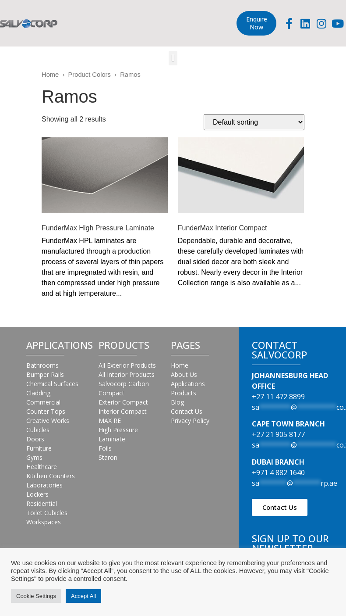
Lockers (37, 494)
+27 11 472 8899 (278, 396)
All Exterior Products (127, 365)
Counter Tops (45, 411)
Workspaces (43, 522)
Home (50, 74)
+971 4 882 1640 (278, 472)
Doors (35, 439)
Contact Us (186, 411)
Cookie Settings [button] (36, 596)
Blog (177, 402)
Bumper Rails (45, 374)
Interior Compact (123, 411)
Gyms (34, 457)
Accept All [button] (83, 596)
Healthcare (41, 466)
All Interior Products (127, 374)
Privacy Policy (190, 420)
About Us (184, 374)
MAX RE (110, 420)
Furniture (39, 448)
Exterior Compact (123, 402)
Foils (105, 448)
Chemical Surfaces (52, 384)
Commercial (43, 402)
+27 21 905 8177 (278, 434)
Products (183, 393)
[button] (173, 58)
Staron (108, 457)
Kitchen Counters (50, 476)
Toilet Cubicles (46, 513)
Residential (41, 503)
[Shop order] (254, 122)
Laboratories (44, 485)
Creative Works (47, 420)
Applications (188, 384)
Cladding (38, 393)
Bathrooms (42, 365)
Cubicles (37, 430)
